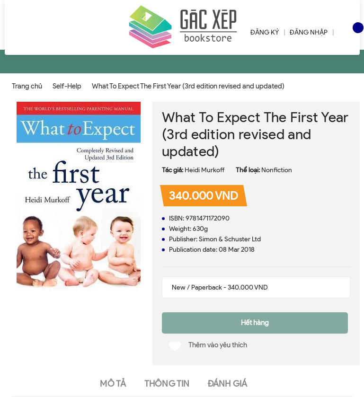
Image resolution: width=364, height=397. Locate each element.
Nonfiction (276, 170)
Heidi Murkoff (205, 170)
